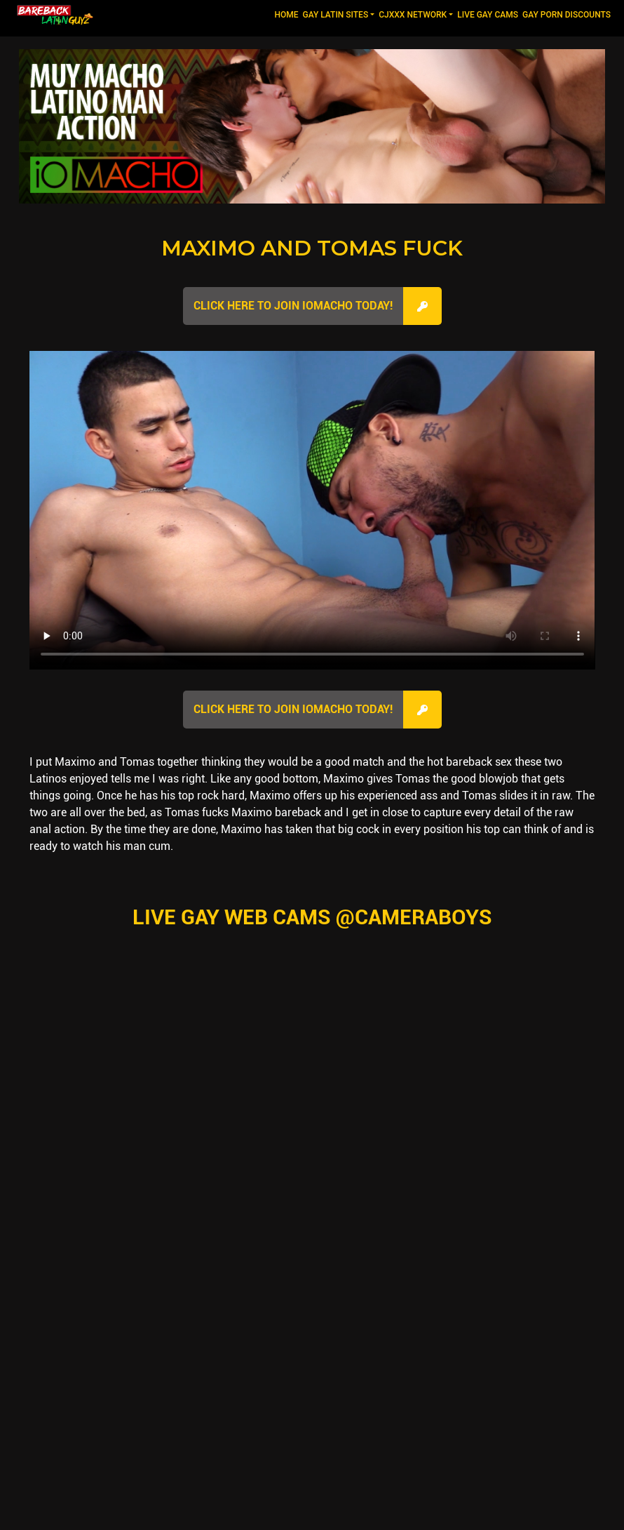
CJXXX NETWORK (413, 15)
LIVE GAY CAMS (487, 15)
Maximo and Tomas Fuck (312, 248)
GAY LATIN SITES (336, 15)
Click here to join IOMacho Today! (293, 305)
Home (287, 14)
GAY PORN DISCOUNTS (566, 15)
